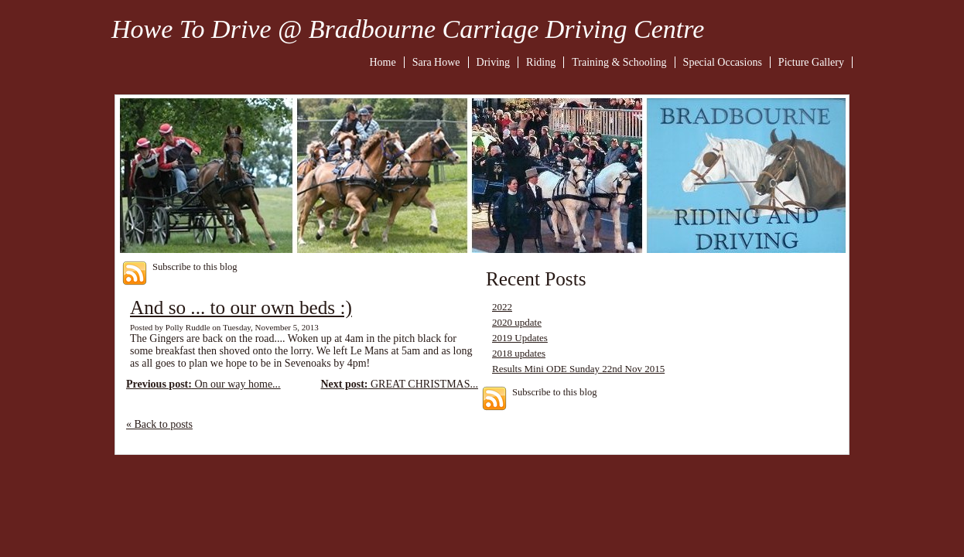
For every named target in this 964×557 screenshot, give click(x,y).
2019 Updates (520, 337)
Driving (494, 62)
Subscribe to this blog (195, 266)
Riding (540, 62)
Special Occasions (722, 62)
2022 (502, 307)
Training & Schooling (619, 62)
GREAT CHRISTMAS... (399, 384)
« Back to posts (159, 424)
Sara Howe (436, 62)
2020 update (517, 322)
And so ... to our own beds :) (241, 307)
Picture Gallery (811, 62)
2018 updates (518, 353)
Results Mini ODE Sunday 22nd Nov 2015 (578, 368)
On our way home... (203, 384)
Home (383, 62)
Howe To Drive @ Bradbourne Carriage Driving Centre (407, 29)
